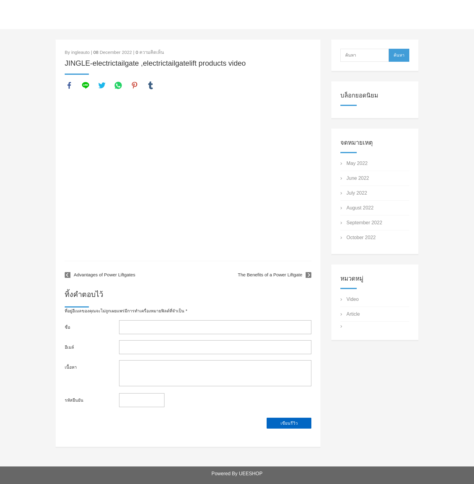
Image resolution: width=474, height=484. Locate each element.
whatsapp (118, 85)
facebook (69, 85)
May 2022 (357, 163)
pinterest (134, 85)
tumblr (150, 85)
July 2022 (356, 193)
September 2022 (364, 222)
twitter (101, 85)
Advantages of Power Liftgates (104, 274)
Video (352, 299)
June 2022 (357, 178)
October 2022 (361, 237)
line (85, 85)
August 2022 (360, 207)
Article (353, 314)
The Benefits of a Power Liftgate (270, 274)
